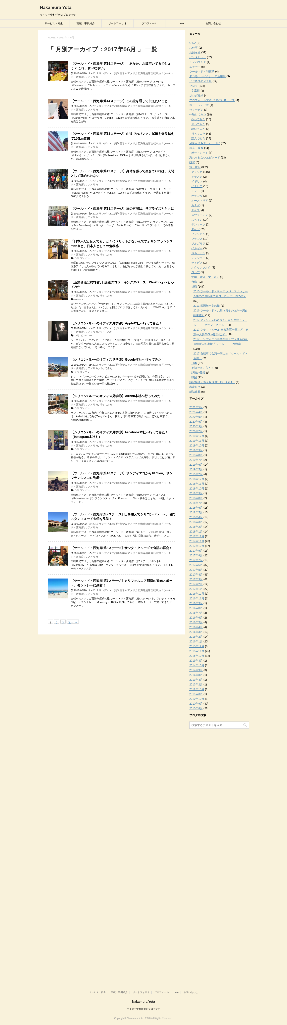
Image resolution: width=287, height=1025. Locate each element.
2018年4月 (196, 517)
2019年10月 (196, 445)
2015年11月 (196, 651)
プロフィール (149, 23)
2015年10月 (196, 655)
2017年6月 (196, 565)
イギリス (196, 181)
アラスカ (196, 176)
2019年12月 (196, 436)
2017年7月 (196, 560)
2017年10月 (196, 545)
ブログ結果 (196, 95)
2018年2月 (196, 526)
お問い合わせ (213, 23)
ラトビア (196, 262)
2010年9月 (196, 703)
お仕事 (193, 47)
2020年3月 (196, 426)
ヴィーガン (196, 109)
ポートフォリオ (117, 23)
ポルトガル (198, 253)
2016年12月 (196, 593)
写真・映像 (196, 148)
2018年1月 (196, 531)
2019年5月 (196, 469)
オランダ (196, 195)
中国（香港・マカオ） (205, 277)
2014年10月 (196, 665)
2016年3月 (196, 631)
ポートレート (199, 152)
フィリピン (198, 234)
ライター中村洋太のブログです (143, 1008)
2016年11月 (196, 598)
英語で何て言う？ (202, 367)
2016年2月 (196, 636)
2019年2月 (196, 474)
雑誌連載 (195, 391)
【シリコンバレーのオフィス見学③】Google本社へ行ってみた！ (117, 359)
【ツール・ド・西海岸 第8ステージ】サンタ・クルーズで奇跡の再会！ (121, 548)
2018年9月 (196, 493)
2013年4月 (196, 679)
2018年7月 (196, 502)
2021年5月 (196, 407)
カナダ (195, 205)
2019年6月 (196, 464)
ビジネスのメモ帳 (200, 81)
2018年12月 (196, 479)
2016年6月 (196, 617)
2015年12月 (196, 646)
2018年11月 (196, 483)
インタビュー (197, 57)
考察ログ (195, 387)
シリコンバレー (83, 258)
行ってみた (105, 254)
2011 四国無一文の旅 (206, 305)
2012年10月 (196, 689)
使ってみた (198, 124)
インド (195, 191)
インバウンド (197, 62)
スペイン (196, 219)
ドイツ (195, 229)
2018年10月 (196, 488)
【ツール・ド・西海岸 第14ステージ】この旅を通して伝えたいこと (119, 101)
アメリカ (93, 76)
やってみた (198, 119)
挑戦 (194, 286)
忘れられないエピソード (204, 157)
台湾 (194, 281)
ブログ (193, 85)
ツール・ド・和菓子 (201, 71)
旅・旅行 (195, 167)
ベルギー (196, 248)
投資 (192, 162)
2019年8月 (196, 455)
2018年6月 (196, 507)
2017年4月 (196, 574)
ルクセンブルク (201, 267)
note (181, 23)
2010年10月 (196, 698)
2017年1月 (196, 588)
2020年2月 (196, 431)
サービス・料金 (54, 23)
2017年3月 (196, 579)
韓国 (194, 377)
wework (78, 299)
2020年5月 (196, 421)
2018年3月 (196, 522)
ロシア (195, 272)
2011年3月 (196, 694)
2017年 (63, 37)
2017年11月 (196, 541)
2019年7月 (196, 459)
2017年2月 (196, 584)
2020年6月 (196, 416)
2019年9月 (196, 450)
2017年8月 (196, 555)
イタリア (196, 186)
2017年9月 (196, 550)
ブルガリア (198, 243)
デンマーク (198, 224)
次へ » (72, 622)
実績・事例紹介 (86, 23)
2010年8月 (196, 708)
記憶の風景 (198, 372)
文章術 (195, 90)
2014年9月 (196, 670)
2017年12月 (196, 536)
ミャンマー (198, 257)
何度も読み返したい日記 (204, 143)
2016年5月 (196, 622)
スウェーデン (199, 214)
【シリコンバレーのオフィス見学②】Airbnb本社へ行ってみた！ (117, 396)
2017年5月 (196, 569)
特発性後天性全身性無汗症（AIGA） (212, 382)
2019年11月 (196, 440)
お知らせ (195, 52)
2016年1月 (196, 641)
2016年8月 (196, 608)
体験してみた (197, 114)
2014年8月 (196, 674)
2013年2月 (196, 684)
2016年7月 (196, 612)
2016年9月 (196, 603)
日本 (194, 363)
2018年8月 (196, 498)
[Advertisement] (219, 790)
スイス (195, 210)
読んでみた (198, 138)
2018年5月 (196, 512)
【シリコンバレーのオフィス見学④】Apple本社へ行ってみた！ (116, 323)
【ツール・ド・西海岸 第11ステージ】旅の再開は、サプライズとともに (122, 208)
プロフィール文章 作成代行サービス (212, 100)
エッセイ (195, 66)
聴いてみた (198, 128)
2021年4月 (196, 412)
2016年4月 (196, 627)
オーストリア (199, 200)
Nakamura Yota (55, 7)
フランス (196, 238)
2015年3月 (196, 660)
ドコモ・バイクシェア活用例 (207, 76)
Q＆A (192, 42)
